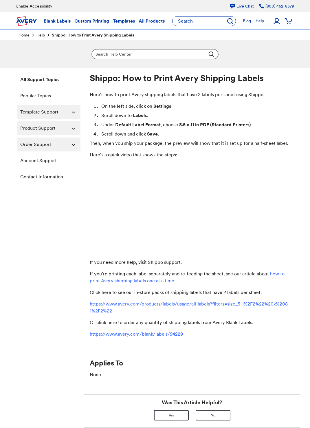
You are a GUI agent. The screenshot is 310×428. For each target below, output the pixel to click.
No (213, 415)
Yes (171, 415)
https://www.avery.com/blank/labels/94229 (136, 334)
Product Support (50, 128)
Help (40, 35)
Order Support (50, 144)
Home (24, 35)
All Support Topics (40, 79)
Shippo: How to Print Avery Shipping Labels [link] (93, 35)
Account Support (38, 160)
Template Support (50, 112)
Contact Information (41, 177)
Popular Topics (35, 95)
